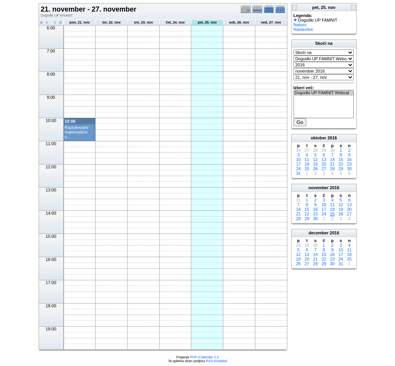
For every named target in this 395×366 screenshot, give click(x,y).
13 (323, 159)
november (318, 187)
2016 (332, 138)
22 (340, 164)
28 (332, 168)
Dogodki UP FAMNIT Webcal (323, 93)
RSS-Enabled (216, 361)
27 (323, 168)
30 (349, 168)
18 (306, 164)
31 (298, 173)
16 (349, 159)
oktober (318, 138)
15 (340, 159)
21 (332, 164)
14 (332, 159)
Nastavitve (303, 29)
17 (298, 164)
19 (315, 164)
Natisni (300, 24)
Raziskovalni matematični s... (77, 132)
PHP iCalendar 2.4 (204, 357)
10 (298, 159)
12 (315, 159)
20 (323, 164)
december (319, 232)
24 (298, 168)
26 (315, 168)
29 (340, 168)
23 (349, 164)
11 (306, 159)
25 (306, 168)
